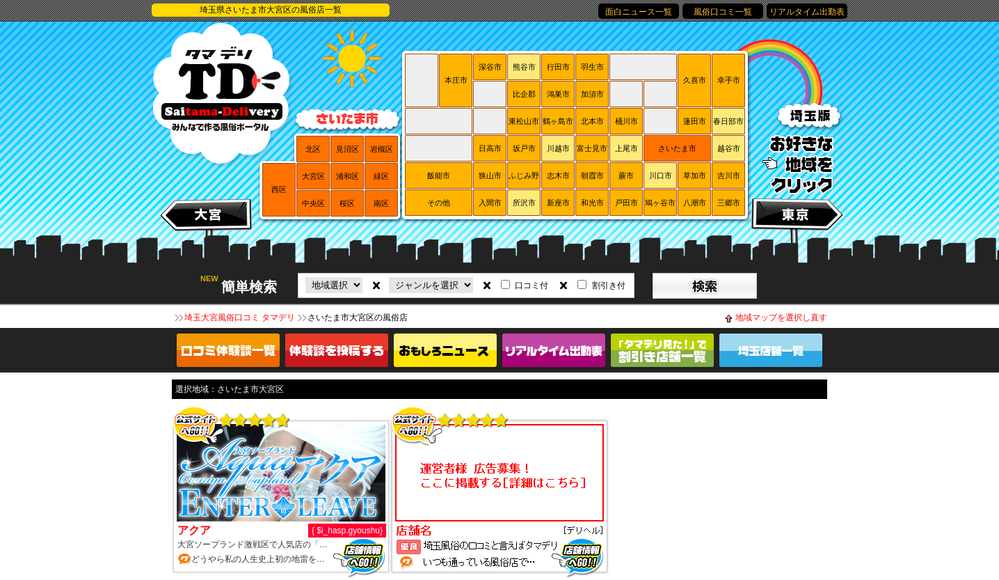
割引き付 (608, 285)
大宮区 (313, 176)
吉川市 (728, 175)
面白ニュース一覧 (638, 12)
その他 (438, 202)
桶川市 (626, 121)
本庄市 (456, 80)
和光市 (592, 202)
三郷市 (728, 202)
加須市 (592, 94)
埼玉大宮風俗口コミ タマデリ (239, 317)
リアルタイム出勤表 (807, 12)
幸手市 (728, 80)
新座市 (558, 202)
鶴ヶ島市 (558, 121)
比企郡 (524, 94)
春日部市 (728, 121)
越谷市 (728, 148)
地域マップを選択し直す (781, 317)
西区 (279, 189)
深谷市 (490, 67)
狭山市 (490, 175)
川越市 (558, 148)
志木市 (558, 175)
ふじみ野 (524, 175)
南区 (381, 203)
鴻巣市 (558, 94)
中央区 (313, 203)
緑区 (381, 176)
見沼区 (347, 149)
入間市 (490, 202)
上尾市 (626, 148)
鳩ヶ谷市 (660, 202)
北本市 (592, 121)
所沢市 (524, 202)
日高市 (490, 148)
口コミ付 (531, 285)
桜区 (347, 203)
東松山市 (524, 121)
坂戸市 (524, 148)
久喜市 (694, 80)
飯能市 (438, 175)
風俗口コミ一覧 (723, 12)
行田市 (558, 67)
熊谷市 (524, 67)
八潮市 (694, 202)
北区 (313, 149)
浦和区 (347, 176)
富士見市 (592, 148)
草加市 (694, 175)
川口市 (660, 175)
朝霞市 (592, 175)
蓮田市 (694, 121)
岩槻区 (381, 149)
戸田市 (626, 202)
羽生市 (592, 67)
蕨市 (626, 175)
